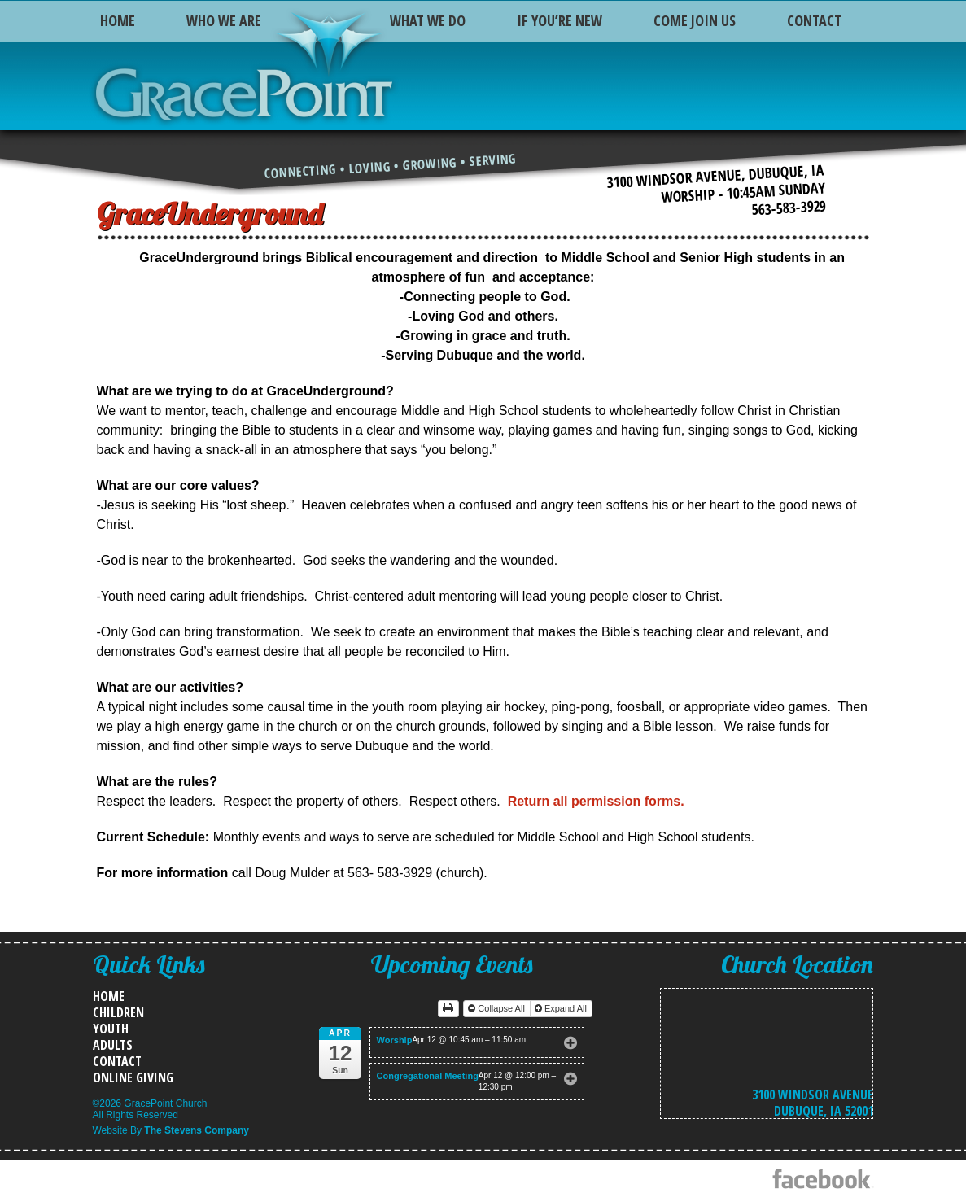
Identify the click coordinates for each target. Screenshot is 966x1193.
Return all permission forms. (594, 801)
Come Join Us (694, 20)
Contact (814, 20)
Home (117, 20)
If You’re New (559, 20)
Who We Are (223, 20)
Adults (113, 1045)
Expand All (562, 1008)
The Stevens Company (196, 1130)
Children (118, 1012)
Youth (111, 1028)
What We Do (428, 20)
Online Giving (133, 1077)
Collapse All (497, 1008)
